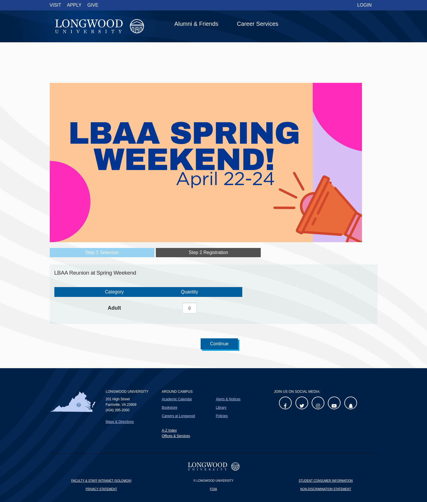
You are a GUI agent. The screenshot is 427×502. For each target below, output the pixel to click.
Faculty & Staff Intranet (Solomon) (101, 480)
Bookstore (169, 408)
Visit (55, 5)
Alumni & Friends (196, 24)
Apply (74, 5)
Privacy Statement (101, 489)
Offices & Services (176, 436)
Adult (114, 308)
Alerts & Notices (228, 399)
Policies (222, 416)
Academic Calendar (177, 399)
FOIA (213, 489)
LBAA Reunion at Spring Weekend (95, 273)
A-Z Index (169, 430)
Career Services (257, 24)
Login (364, 5)
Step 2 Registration (208, 252)
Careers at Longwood (178, 416)
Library (221, 408)
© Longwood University (213, 480)
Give (92, 5)
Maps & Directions (120, 422)
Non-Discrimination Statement (325, 489)
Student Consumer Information (326, 480)
